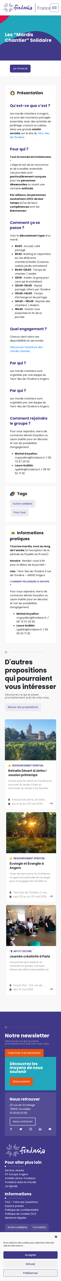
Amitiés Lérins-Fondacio (20, 1178)
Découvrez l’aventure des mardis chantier (26, 349)
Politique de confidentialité (22, 1210)
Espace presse (14, 1206)
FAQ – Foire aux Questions (21, 1202)
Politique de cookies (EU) (20, 1214)
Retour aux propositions (23, 707)
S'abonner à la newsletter (24, 1053)
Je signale (11, 1186)
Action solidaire (22, 504)
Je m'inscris (20, 68)
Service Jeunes (14, 1170)
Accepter (30, 1255)
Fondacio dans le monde (20, 1182)
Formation (39, 1227)
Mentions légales (15, 1218)
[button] (56, 1236)
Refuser (30, 1264)
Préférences (30, 1273)
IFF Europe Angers (16, 1174)
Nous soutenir (21, 1081)
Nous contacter (23, 1121)
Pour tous (20, 512)
